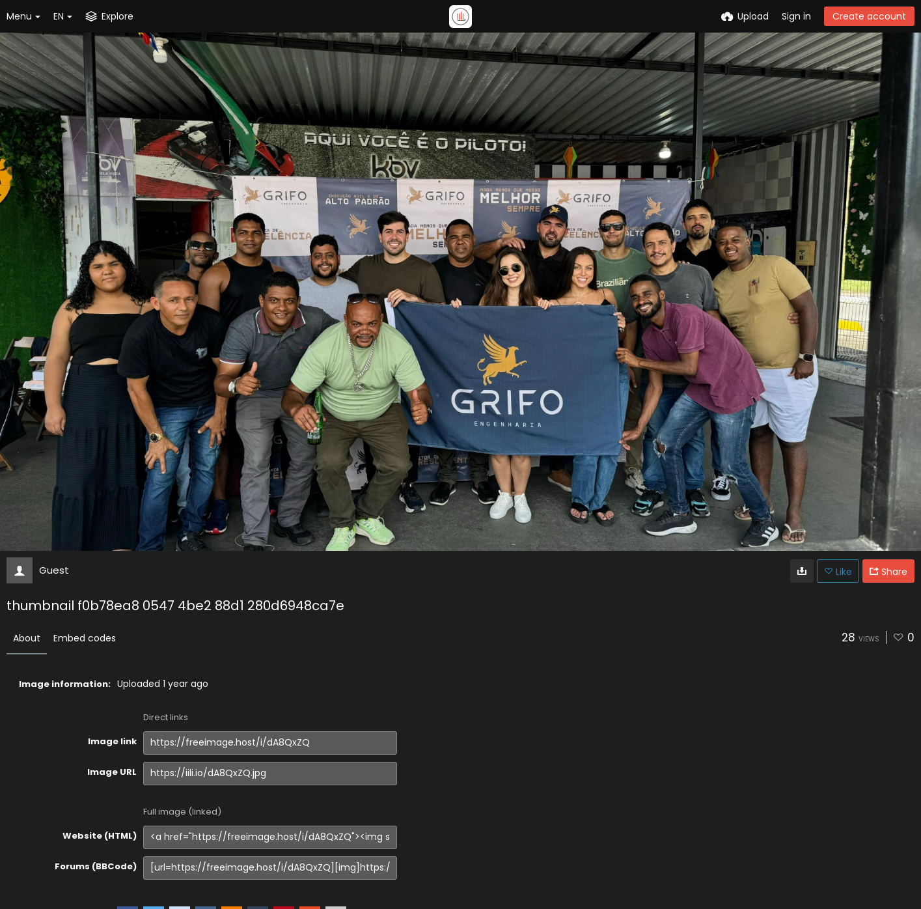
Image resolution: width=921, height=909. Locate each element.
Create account (869, 16)
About (26, 638)
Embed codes (84, 638)
